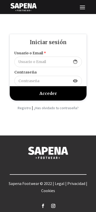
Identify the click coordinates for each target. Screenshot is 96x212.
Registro (24, 108)
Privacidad (76, 183)
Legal (60, 183)
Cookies (48, 190)
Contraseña (25, 72)
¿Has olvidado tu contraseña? (56, 108)
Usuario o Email (30, 53)
